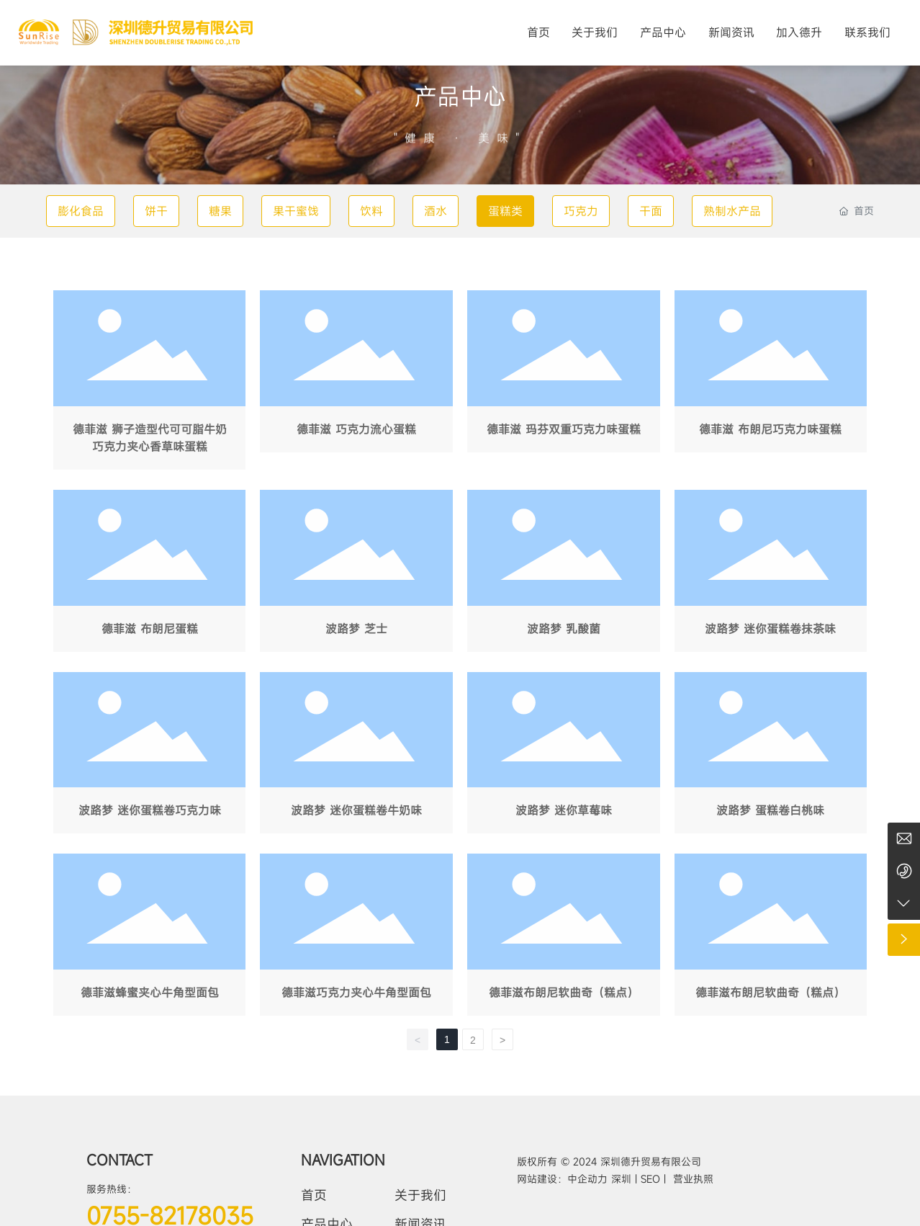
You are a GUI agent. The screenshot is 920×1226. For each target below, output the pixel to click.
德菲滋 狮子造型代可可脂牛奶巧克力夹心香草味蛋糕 (149, 382)
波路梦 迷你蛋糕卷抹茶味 (771, 574)
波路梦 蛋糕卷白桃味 (771, 756)
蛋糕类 (505, 211)
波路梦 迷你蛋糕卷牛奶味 (356, 756)
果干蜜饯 (296, 211)
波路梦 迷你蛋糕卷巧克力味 (149, 756)
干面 (650, 211)
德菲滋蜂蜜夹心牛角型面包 (149, 937)
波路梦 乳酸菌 (563, 574)
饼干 (156, 211)
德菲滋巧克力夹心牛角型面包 (356, 937)
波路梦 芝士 (356, 574)
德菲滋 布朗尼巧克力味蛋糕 (771, 382)
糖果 (220, 211)
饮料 (371, 211)
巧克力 (581, 211)
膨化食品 (81, 211)
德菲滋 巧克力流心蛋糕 (356, 382)
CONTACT (119, 1160)
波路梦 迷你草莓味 (563, 756)
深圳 (623, 1179)
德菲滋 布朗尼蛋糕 (149, 574)
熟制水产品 (732, 211)
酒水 (435, 211)
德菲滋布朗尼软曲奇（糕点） (563, 937)
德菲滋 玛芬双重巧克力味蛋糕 (563, 382)
